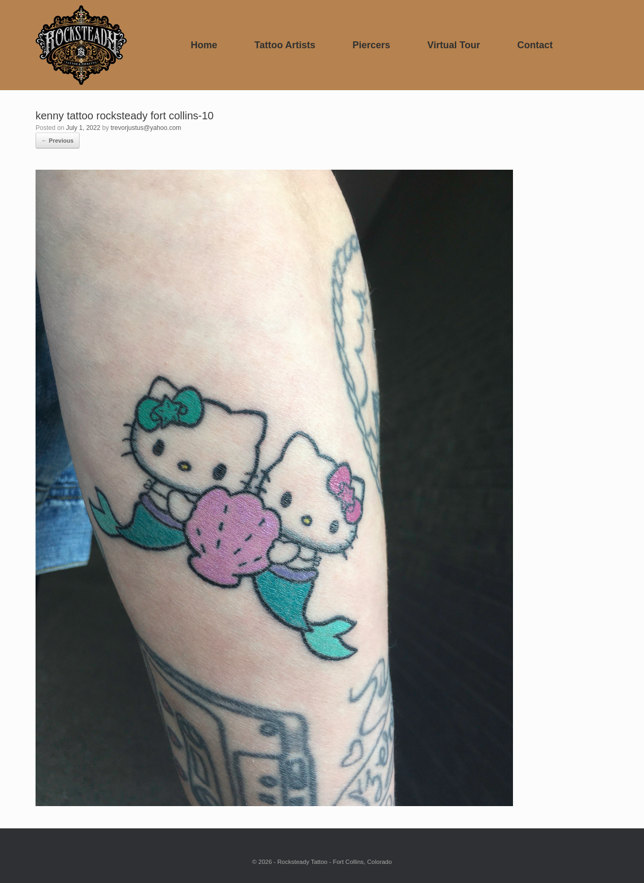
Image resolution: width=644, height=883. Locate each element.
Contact (535, 45)
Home (203, 45)
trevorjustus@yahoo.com (145, 128)
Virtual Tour (454, 45)
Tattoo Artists (285, 45)
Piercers (371, 45)
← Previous (57, 140)
